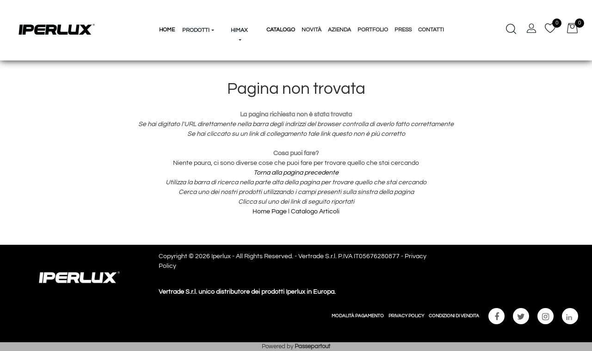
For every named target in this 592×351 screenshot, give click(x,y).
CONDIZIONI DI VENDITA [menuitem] (454, 316)
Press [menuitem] (403, 30)
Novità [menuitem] (311, 30)
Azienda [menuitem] (339, 30)
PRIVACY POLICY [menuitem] (406, 316)
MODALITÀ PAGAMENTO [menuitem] (358, 316)
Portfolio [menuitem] (373, 30)
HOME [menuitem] (167, 30)
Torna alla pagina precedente (296, 172)
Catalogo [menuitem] (280, 30)
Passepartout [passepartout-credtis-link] (312, 346)
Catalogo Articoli (315, 211)
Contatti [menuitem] (431, 30)
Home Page (270, 211)
